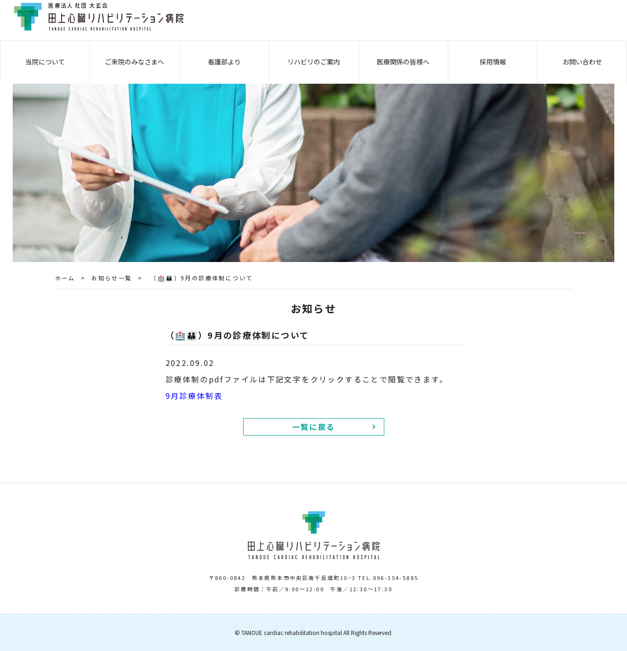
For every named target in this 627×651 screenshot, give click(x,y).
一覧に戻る (313, 426)
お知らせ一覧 (111, 278)
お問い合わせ (582, 61)
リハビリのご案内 (313, 61)
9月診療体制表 (194, 395)
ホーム (65, 278)
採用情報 (493, 61)
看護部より (224, 61)
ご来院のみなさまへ (134, 61)
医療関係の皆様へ (403, 61)
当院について (45, 61)
